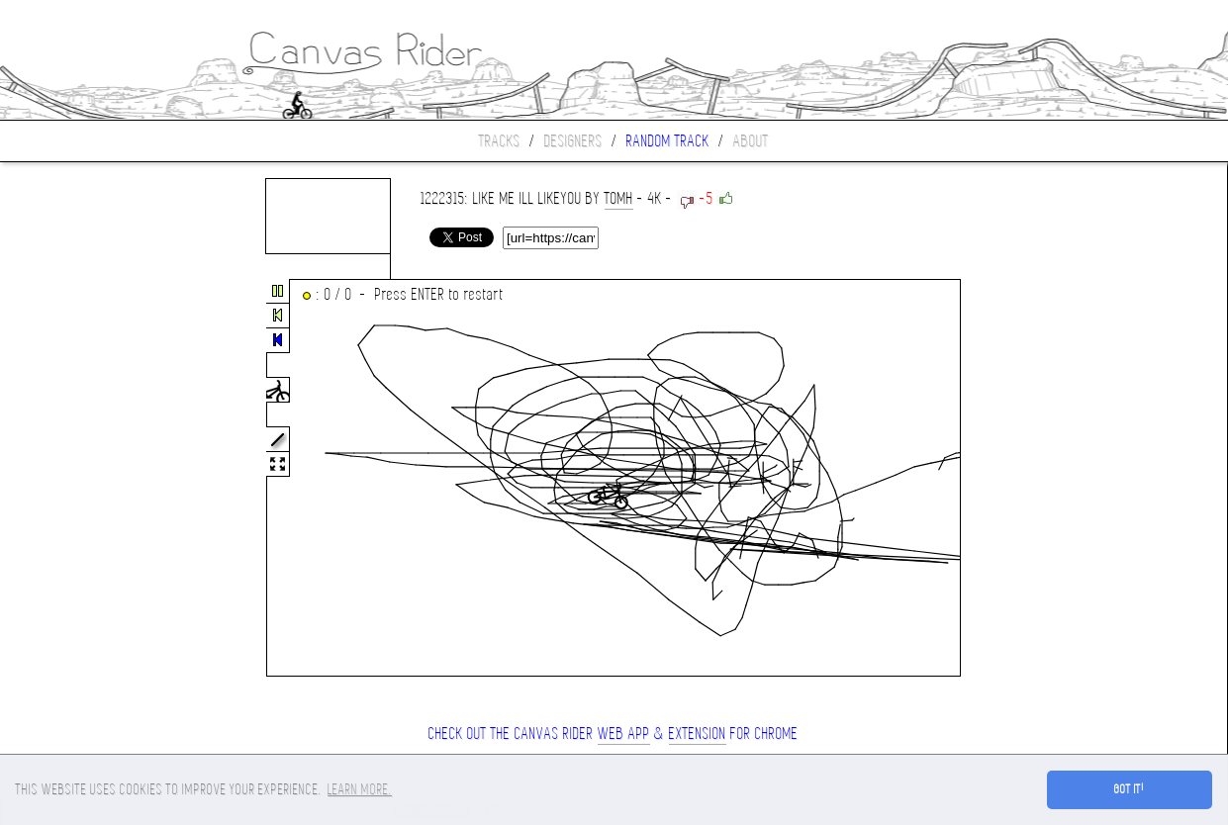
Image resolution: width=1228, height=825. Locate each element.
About (751, 141)
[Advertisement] (83, 479)
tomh (619, 198)
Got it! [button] (1129, 789)
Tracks (499, 141)
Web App (624, 733)
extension (697, 733)
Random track (667, 141)
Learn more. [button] (360, 789)
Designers (573, 141)
